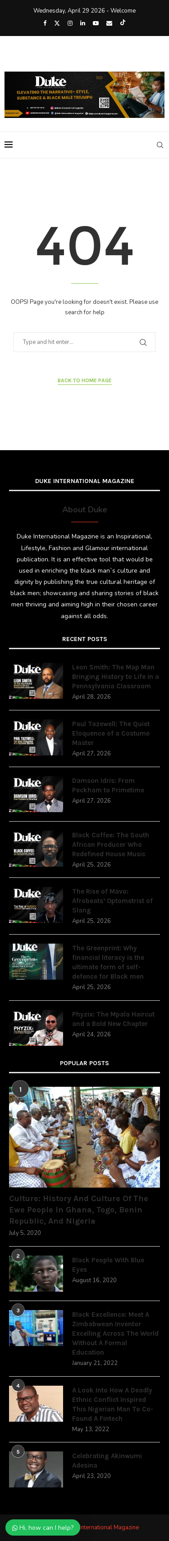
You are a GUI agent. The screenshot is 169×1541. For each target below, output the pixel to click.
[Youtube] (96, 23)
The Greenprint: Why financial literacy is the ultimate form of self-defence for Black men (108, 962)
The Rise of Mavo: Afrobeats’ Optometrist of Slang (112, 900)
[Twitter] (57, 23)
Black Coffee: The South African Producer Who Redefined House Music (110, 844)
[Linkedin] (82, 23)
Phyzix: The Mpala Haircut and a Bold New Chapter (113, 1019)
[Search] (159, 145)
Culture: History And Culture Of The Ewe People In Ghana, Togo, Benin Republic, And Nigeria (78, 1209)
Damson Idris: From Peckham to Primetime (108, 785)
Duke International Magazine (101, 1527)
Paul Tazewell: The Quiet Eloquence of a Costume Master (111, 733)
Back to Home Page (85, 380)
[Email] (109, 23)
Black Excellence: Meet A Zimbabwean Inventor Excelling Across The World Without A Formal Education (115, 1333)
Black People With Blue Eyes (108, 1265)
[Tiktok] (123, 23)
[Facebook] (44, 23)
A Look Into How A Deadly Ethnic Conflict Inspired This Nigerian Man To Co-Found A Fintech (112, 1404)
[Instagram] (70, 23)
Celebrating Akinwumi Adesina (107, 1460)
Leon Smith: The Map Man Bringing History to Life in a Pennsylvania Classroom (115, 676)
